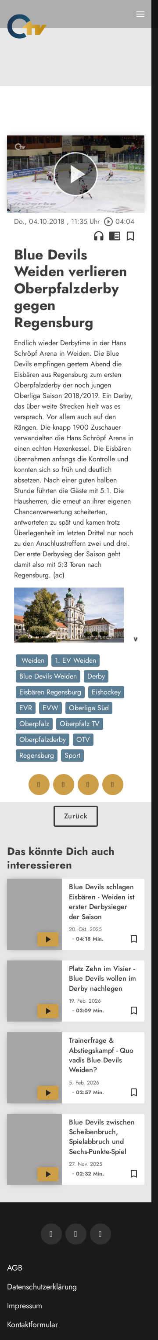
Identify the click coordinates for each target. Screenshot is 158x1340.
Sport (72, 755)
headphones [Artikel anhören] (99, 236)
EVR (25, 708)
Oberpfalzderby (42, 739)
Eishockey (106, 692)
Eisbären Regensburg (50, 692)
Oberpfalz (34, 724)
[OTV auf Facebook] (75, 1234)
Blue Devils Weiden (48, 676)
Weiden (31, 660)
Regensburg (36, 755)
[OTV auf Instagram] (100, 1234)
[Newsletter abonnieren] (51, 1234)
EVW (50, 708)
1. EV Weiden (75, 660)
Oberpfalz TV (80, 724)
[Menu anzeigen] (140, 14)
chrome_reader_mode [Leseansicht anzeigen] (114, 236)
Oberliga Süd (89, 708)
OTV (83, 739)
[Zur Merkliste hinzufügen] (130, 236)
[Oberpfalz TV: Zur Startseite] (27, 26)
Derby (96, 676)
